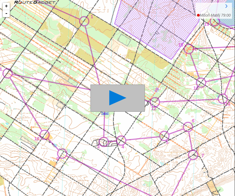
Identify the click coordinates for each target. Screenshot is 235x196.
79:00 (215, 15)
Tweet (105, 113)
